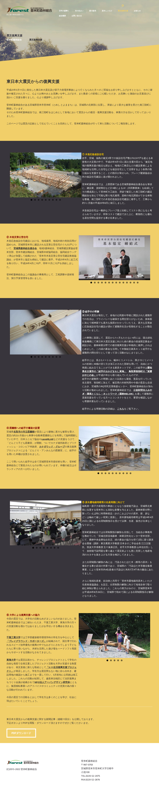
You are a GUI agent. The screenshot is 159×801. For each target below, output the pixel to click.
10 (123, 282)
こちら (120, 408)
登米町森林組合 (14, 39)
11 (127, 282)
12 (130, 282)
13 (134, 282)
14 (138, 282)
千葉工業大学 (13, 637)
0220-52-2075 (93, 776)
